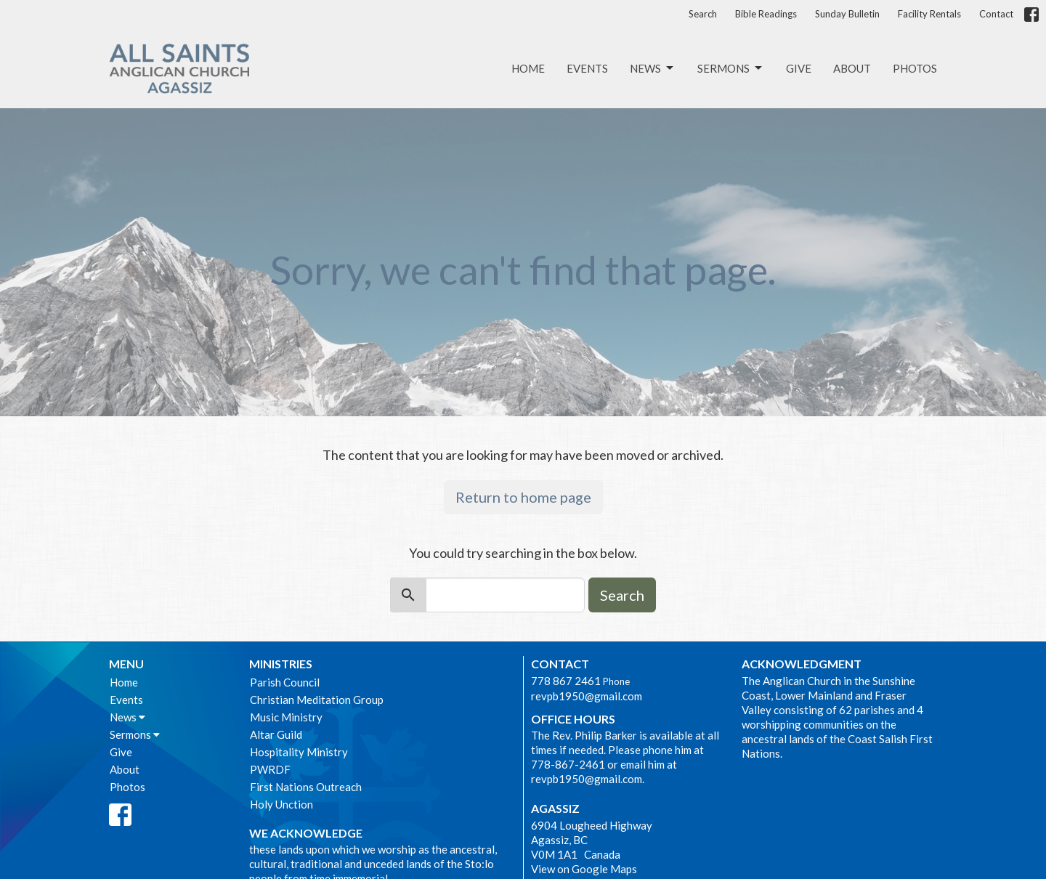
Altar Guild (276, 734)
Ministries (280, 664)
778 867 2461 (566, 680)
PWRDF (270, 769)
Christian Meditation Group (317, 699)
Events (587, 68)
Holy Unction (281, 804)
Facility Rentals (929, 14)
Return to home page (523, 497)
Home (528, 68)
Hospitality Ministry (299, 751)
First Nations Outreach (306, 786)
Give (798, 68)
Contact (996, 14)
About (852, 68)
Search (703, 14)
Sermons (730, 68)
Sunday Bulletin (847, 14)
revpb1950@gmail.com (586, 695)
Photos (915, 68)
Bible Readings (766, 14)
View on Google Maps (584, 868)
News (653, 68)
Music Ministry (286, 717)
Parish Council (285, 682)
